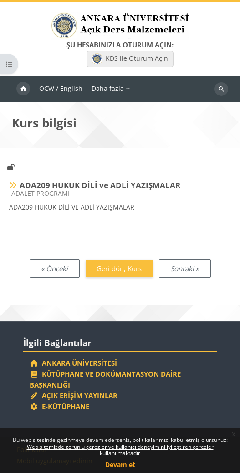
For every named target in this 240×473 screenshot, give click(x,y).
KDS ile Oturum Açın (130, 58)
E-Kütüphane (59, 406)
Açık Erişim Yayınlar (74, 395)
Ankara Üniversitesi (73, 363)
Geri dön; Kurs (119, 268)
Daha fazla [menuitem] (108, 88)
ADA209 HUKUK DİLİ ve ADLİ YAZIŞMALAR (100, 185)
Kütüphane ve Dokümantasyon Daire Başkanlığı (105, 379)
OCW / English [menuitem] (60, 88)
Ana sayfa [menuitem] (23, 89)
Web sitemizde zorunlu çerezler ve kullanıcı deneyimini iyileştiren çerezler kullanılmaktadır (120, 450)
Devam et (120, 464)
